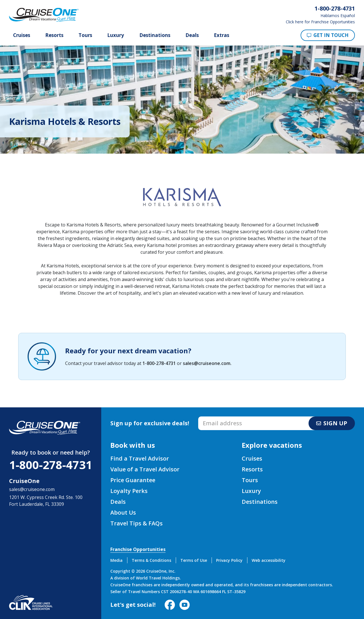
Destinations (154, 35)
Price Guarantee (132, 480)
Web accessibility (269, 560)
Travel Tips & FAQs (136, 523)
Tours (85, 35)
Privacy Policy (229, 560)
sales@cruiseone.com (206, 363)
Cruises (21, 35)
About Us (123, 512)
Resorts (54, 35)
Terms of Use (193, 560)
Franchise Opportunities (138, 549)
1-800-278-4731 (159, 363)
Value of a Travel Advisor (144, 469)
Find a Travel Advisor (139, 458)
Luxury (115, 35)
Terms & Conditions (151, 560)
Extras (221, 35)
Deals (192, 35)
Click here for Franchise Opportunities (320, 22)
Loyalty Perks (129, 491)
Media (116, 560)
